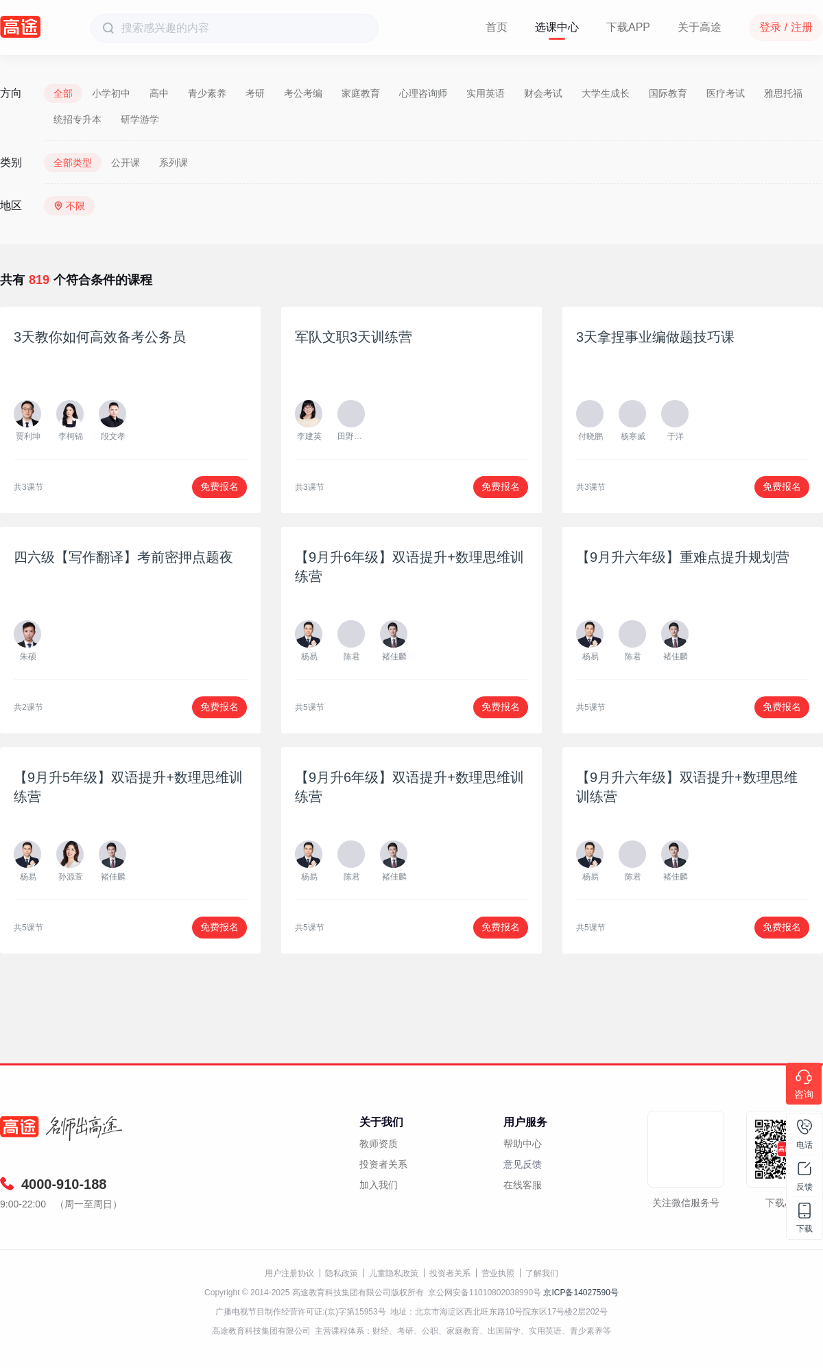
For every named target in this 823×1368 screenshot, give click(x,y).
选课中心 (557, 27)
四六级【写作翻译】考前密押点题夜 (123, 557)
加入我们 (378, 1184)
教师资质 (378, 1143)
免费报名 (219, 486)
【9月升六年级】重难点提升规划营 (682, 557)
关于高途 (699, 27)
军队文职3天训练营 (353, 336)
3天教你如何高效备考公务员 (100, 336)
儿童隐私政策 (393, 1273)
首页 (497, 27)
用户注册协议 (289, 1273)
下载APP (628, 27)
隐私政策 (341, 1273)
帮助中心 (522, 1143)
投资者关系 (383, 1164)
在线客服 (522, 1184)
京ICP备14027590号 (580, 1292)
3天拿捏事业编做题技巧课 (655, 336)
